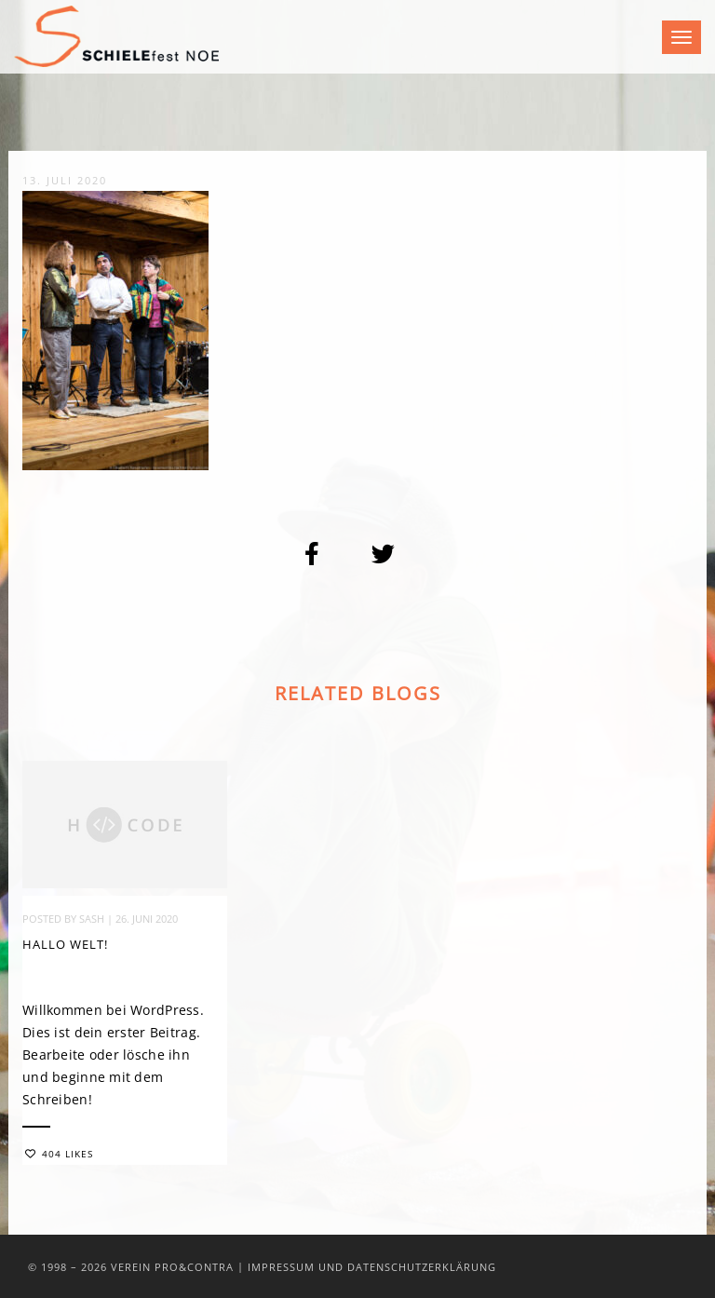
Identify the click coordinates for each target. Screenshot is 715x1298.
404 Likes (59, 1154)
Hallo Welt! (65, 945)
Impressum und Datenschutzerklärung (372, 1267)
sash (91, 919)
